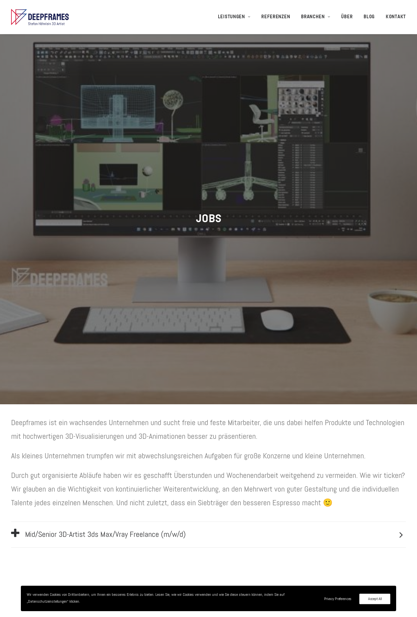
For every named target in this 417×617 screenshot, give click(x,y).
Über (346, 17)
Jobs (289, 522)
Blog (369, 17)
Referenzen (275, 17)
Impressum (298, 549)
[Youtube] (403, 601)
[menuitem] (236, 17)
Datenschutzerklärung (314, 563)
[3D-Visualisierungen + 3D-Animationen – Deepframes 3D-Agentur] (40, 17)
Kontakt (396, 17)
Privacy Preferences (338, 599)
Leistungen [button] (234, 17)
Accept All (374, 599)
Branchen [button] (315, 17)
